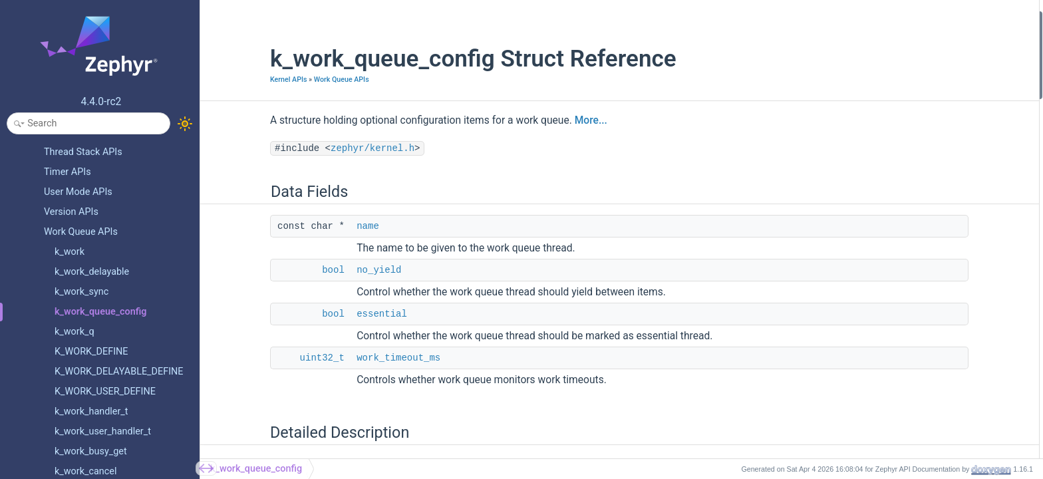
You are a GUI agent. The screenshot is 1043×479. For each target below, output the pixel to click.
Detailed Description (895, 108)
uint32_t (265, 358)
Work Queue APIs (284, 79)
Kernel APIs (231, 79)
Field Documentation (896, 126)
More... (534, 120)
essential (324, 314)
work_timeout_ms (341, 358)
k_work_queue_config (256, 468)
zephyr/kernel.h (315, 148)
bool (276, 270)
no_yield (321, 270)
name (310, 226)
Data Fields (877, 19)
